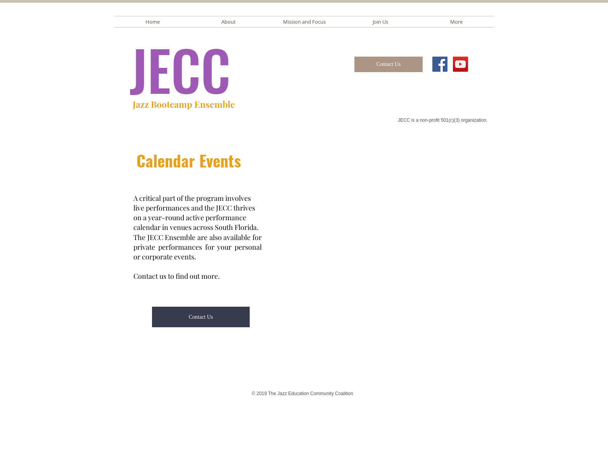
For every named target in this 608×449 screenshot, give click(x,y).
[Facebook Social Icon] (439, 64)
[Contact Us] (388, 64)
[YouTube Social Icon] (460, 64)
